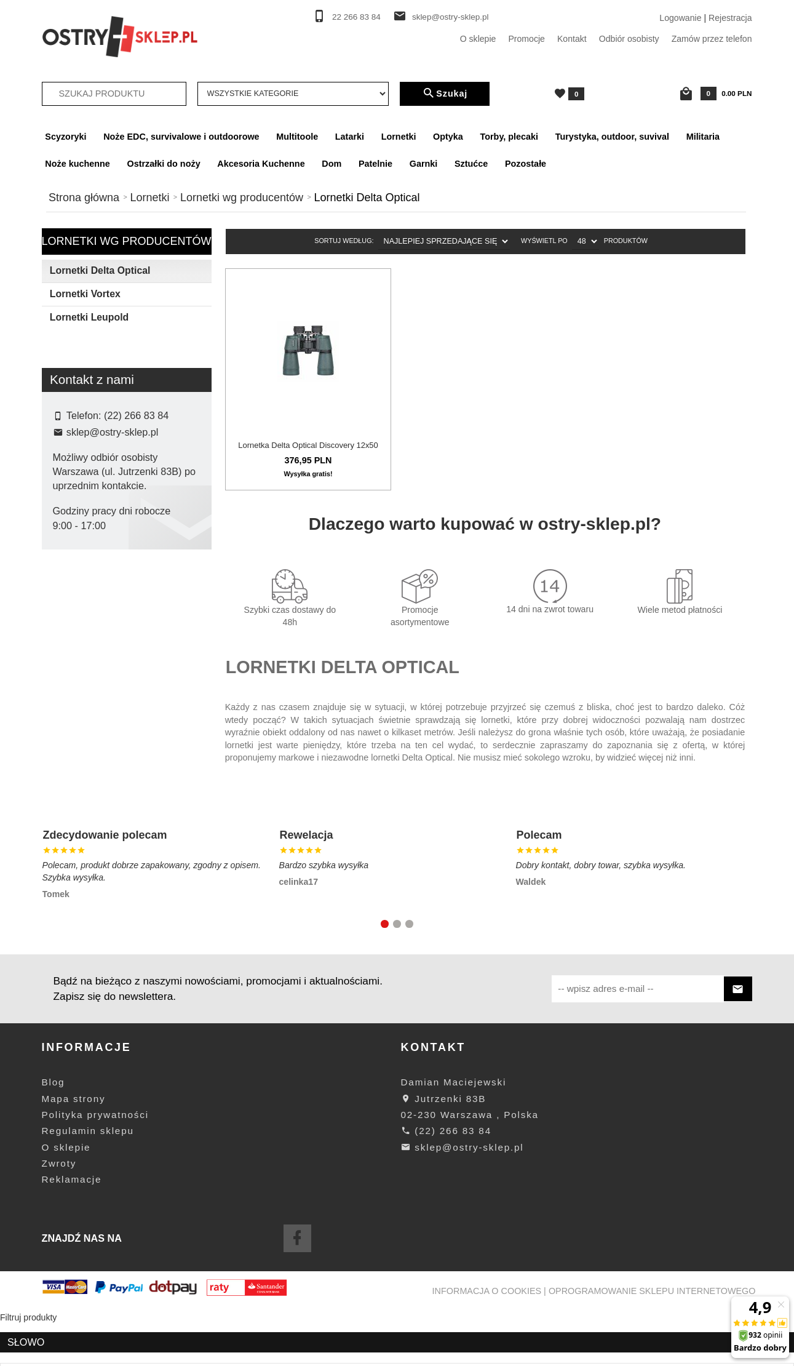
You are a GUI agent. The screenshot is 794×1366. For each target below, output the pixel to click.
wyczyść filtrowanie (126, 622)
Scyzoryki (65, 137)
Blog (53, 1136)
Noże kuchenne (77, 164)
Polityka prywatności (95, 1169)
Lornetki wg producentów (127, 241)
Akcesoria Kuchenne (260, 164)
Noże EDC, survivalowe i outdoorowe (181, 137)
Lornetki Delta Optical (100, 270)
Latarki (349, 137)
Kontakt (572, 39)
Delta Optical (86, 541)
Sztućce (471, 164)
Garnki (424, 164)
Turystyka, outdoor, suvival (612, 137)
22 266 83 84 (356, 17)
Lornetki (398, 137)
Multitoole (297, 137)
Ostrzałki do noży (163, 164)
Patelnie (375, 164)
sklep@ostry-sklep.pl (450, 17)
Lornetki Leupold (89, 317)
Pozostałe (525, 164)
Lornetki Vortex (85, 294)
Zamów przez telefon (712, 39)
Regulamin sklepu (88, 1185)
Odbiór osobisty (629, 39)
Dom (331, 164)
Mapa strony (74, 1153)
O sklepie (478, 39)
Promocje (526, 39)
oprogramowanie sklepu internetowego (652, 1345)
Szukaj (444, 93)
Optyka (448, 137)
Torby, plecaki (509, 137)
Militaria (703, 137)
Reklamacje (72, 1233)
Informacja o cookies (487, 1345)
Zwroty (59, 1217)
